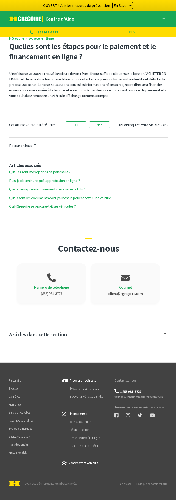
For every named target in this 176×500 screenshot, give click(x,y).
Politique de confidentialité (151, 484)
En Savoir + (123, 5)
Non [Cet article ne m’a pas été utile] (99, 125)
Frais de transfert (19, 444)
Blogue (13, 388)
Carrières (14, 396)
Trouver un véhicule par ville (86, 396)
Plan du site (124, 484)
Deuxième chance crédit (83, 445)
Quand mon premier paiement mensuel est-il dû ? (47, 189)
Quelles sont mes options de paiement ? (39, 171)
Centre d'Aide (60, 19)
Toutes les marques (20, 428)
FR (132, 32)
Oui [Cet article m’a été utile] (76, 125)
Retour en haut (23, 145)
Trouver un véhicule (83, 380)
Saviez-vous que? (19, 436)
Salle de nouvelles (19, 412)
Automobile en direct (21, 420)
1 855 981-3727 (46, 32)
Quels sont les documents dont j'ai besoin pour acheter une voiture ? (61, 197)
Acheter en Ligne (41, 38)
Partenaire (15, 380)
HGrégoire (16, 38)
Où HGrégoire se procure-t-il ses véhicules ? (42, 206)
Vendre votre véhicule (83, 463)
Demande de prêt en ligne (84, 437)
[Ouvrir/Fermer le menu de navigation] (163, 19)
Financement (78, 413)
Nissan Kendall (17, 452)
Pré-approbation (79, 429)
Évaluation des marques (84, 388)
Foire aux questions (80, 421)
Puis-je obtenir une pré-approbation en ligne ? (44, 180)
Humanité (14, 404)
